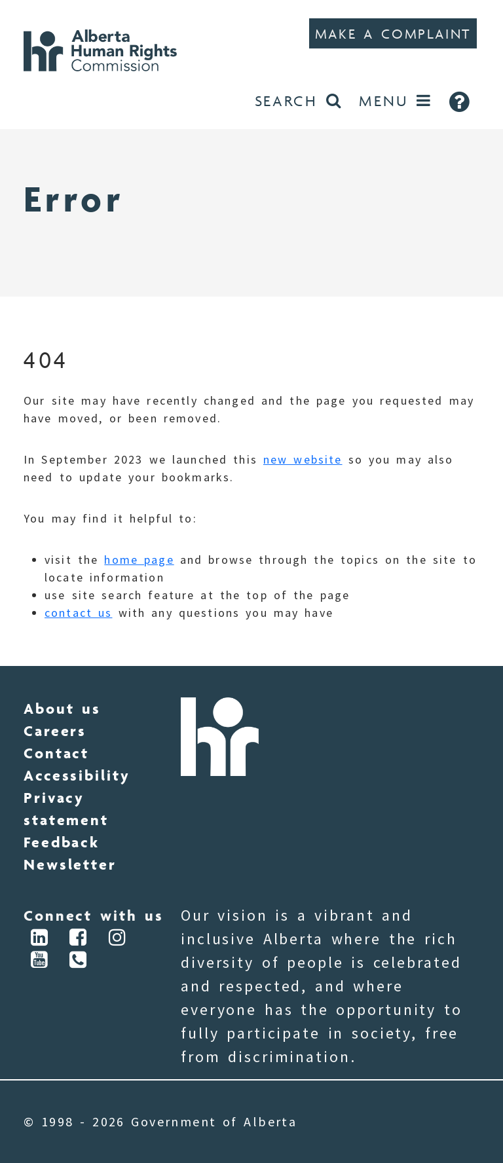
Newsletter (70, 864)
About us (62, 708)
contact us (78, 612)
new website (303, 459)
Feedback (62, 842)
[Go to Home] (105, 49)
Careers (55, 731)
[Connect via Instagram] (118, 939)
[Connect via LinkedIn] (40, 939)
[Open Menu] (395, 101)
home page (139, 559)
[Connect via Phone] (79, 961)
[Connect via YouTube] (40, 961)
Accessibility (77, 775)
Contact (56, 753)
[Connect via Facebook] (79, 939)
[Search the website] (298, 101)
